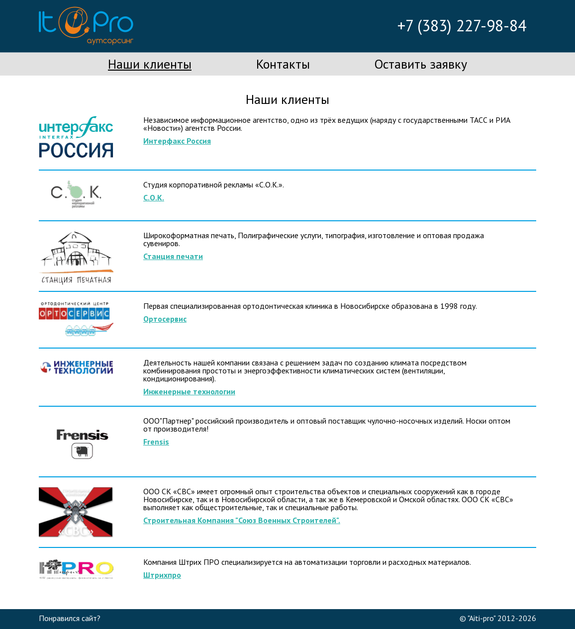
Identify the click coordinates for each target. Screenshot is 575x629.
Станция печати (173, 256)
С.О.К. (153, 197)
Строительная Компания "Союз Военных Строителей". (241, 520)
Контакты (283, 64)
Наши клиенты (150, 64)
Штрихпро (162, 575)
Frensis (156, 442)
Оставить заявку (421, 64)
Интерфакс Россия (177, 141)
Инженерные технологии (189, 391)
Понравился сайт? (69, 618)
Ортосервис (165, 319)
